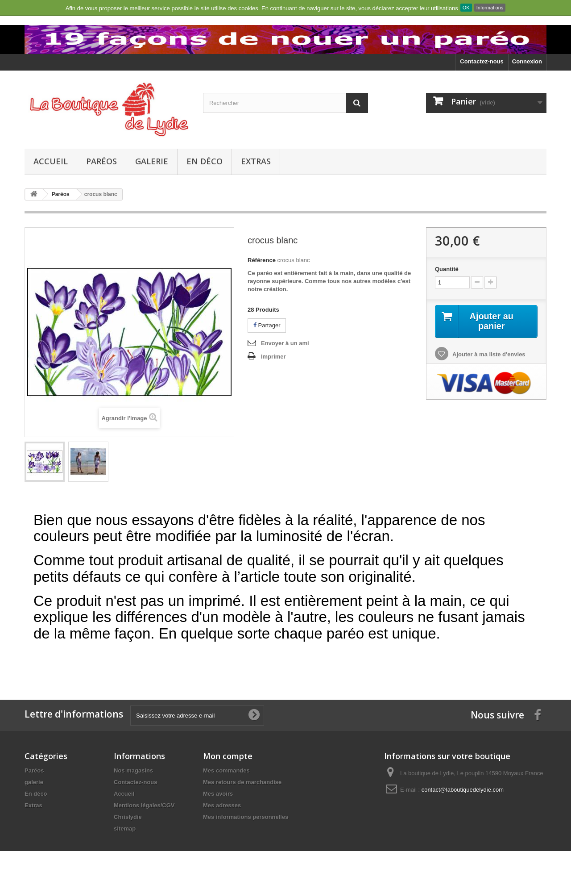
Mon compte (227, 756)
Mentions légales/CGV (144, 805)
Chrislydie (128, 817)
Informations (490, 7)
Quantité (447, 269)
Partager (266, 325)
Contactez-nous (482, 61)
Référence (262, 260)
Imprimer (273, 356)
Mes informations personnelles (245, 817)
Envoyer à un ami (285, 343)
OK (466, 7)
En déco (204, 161)
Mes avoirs (218, 793)
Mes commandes (226, 770)
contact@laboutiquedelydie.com (463, 789)
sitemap (125, 828)
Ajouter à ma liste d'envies (488, 354)
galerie (151, 161)
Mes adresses (222, 805)
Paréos (101, 161)
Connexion (527, 61)
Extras (256, 161)
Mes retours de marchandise (242, 782)
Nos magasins (133, 770)
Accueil (50, 161)
